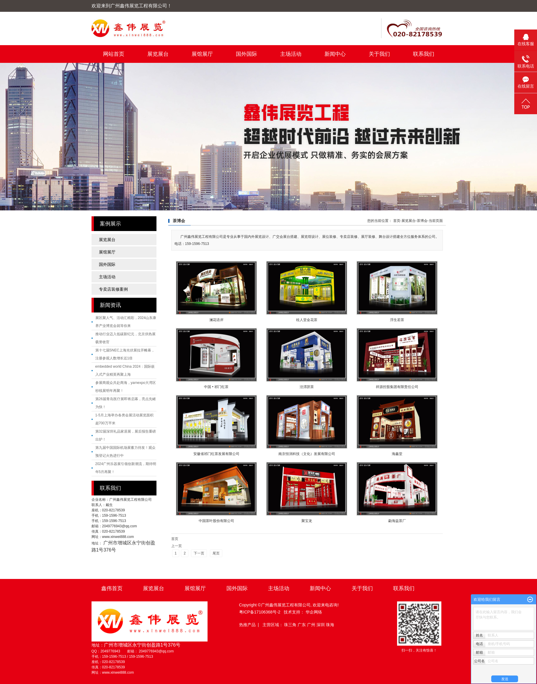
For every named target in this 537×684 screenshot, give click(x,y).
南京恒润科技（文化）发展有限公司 (306, 454)
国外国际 (246, 54)
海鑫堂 (397, 454)
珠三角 (291, 624)
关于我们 (379, 54)
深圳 (321, 624)
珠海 (330, 624)
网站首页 (113, 54)
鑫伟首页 (112, 588)
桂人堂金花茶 (306, 320)
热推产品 (247, 624)
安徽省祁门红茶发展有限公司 (216, 454)
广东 (302, 624)
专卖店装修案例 (113, 289)
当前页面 (436, 221)
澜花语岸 (216, 320)
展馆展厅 (202, 54)
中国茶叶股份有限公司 (216, 521)
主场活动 (290, 54)
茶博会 (422, 221)
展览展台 (158, 54)
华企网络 (314, 612)
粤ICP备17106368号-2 (259, 612)
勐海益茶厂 (397, 521)
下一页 (199, 553)
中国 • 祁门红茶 (216, 387)
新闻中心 (335, 54)
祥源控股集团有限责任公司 (397, 387)
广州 (311, 624)
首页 (396, 221)
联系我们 (423, 54)
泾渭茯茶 (307, 387)
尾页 (216, 553)
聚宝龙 (306, 521)
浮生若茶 (397, 320)
